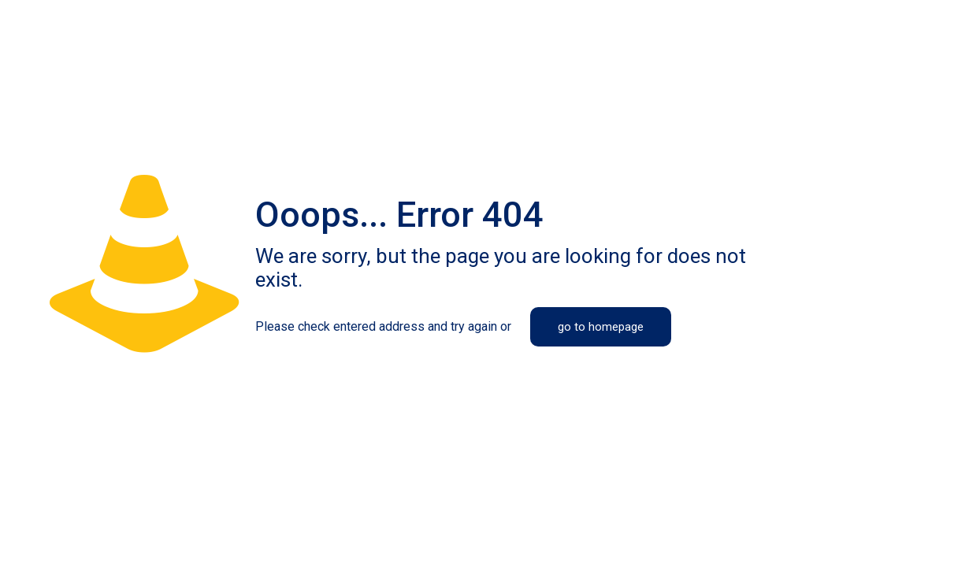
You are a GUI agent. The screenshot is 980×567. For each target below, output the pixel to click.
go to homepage (601, 327)
